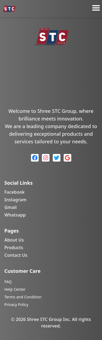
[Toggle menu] (96, 8)
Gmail (10, 207)
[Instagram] (46, 158)
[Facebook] (35, 158)
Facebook (14, 192)
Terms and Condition (23, 296)
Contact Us (15, 255)
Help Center (15, 289)
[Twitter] (56, 158)
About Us (14, 240)
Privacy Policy (16, 304)
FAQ (8, 281)
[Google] (67, 158)
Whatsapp (15, 215)
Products (13, 248)
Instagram (15, 200)
